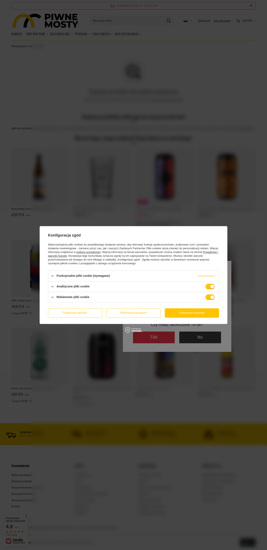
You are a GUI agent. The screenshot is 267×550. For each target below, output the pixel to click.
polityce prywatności (89, 252)
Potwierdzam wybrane (75, 312)
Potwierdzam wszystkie (192, 312)
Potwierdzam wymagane (133, 312)
